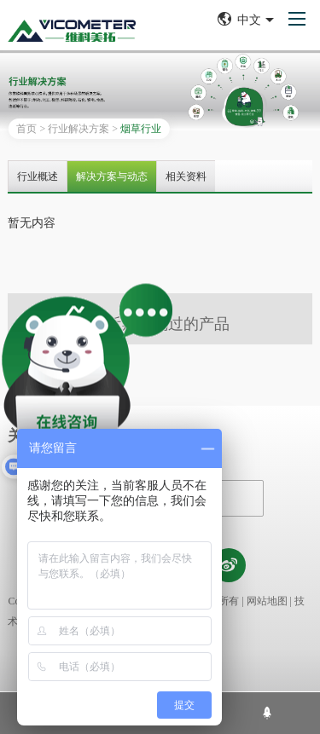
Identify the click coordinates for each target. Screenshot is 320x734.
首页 (26, 129)
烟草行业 (140, 129)
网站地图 (267, 601)
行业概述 (37, 176)
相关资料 (186, 176)
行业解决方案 (78, 129)
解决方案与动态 (112, 176)
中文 (246, 19)
